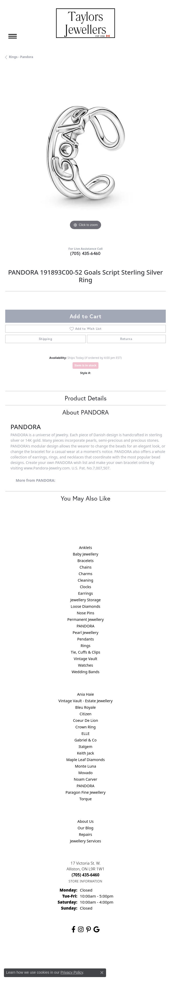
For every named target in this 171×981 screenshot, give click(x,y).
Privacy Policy (59, 953)
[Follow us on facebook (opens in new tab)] (73, 929)
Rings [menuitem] (85, 645)
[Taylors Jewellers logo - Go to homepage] (85, 23)
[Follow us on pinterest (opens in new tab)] (88, 929)
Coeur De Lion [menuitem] (85, 720)
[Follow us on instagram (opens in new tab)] (81, 929)
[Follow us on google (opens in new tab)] (96, 929)
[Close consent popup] (101, 972)
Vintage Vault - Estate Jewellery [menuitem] (85, 700)
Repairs (85, 834)
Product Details (86, 398)
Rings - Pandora (21, 57)
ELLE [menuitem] (85, 733)
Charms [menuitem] (85, 573)
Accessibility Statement (129, 953)
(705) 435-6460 (85, 253)
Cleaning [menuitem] (85, 580)
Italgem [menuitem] (85, 746)
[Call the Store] (86, 874)
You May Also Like (85, 498)
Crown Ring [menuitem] (85, 726)
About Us (86, 821)
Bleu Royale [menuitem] (85, 707)
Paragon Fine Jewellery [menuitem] (85, 792)
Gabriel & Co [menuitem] (85, 740)
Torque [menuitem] (85, 798)
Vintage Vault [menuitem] (85, 658)
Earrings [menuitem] (85, 593)
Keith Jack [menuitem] (85, 753)
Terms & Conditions (91, 953)
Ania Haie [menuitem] (85, 694)
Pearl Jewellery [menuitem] (85, 632)
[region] (85, 154)
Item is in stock (86, 365)
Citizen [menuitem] (86, 713)
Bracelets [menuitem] (85, 560)
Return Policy (33, 953)
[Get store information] (85, 881)
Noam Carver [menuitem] (85, 779)
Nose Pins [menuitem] (85, 612)
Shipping (45, 339)
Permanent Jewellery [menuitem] (85, 619)
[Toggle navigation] (12, 36)
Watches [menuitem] (85, 665)
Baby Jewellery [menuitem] (85, 554)
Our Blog (85, 827)
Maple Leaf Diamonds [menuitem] (85, 759)
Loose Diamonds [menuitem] (85, 606)
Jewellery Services (85, 840)
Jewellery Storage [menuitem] (85, 599)
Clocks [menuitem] (85, 586)
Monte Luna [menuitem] (85, 766)
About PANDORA (85, 412)
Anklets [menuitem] (85, 547)
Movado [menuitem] (85, 772)
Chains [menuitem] (86, 567)
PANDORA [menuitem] (85, 625)
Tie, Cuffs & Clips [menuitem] (85, 652)
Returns (126, 339)
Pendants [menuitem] (85, 639)
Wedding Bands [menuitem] (85, 671)
